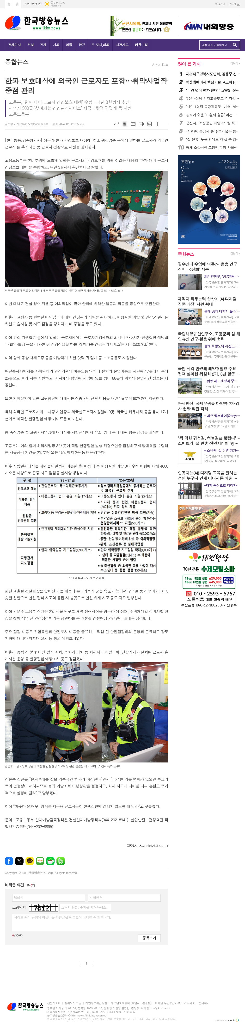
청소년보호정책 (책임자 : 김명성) (131, 1003)
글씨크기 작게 (165, 124)
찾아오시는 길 (72, 1003)
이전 (80, 963)
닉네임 (18, 897)
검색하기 (235, 45)
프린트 (141, 124)
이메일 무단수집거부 (167, 1003)
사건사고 (122, 44)
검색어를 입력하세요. (215, 44)
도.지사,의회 (100, 44)
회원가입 (220, 4)
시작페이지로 (9, 4)
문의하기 (204, 1003)
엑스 (19, 861)
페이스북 (9, 861)
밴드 (60, 861)
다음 (93, 963)
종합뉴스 (163, 64)
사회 (56, 44)
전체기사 (14, 44)
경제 (43, 44)
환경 (82, 44)
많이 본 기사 (189, 64)
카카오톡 (29, 861)
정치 (30, 44)
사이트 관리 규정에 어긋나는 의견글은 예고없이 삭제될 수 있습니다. (62, 917)
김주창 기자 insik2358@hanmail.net (26, 124)
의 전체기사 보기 (146, 845)
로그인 (232, 4)
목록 (124, 124)
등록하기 (149, 937)
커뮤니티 (141, 44)
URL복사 (116, 124)
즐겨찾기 (17, 4)
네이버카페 (50, 861)
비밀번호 (96, 897)
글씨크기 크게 (157, 124)
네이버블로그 (40, 861)
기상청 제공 (56, 5)
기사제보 (189, 1003)
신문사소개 (54, 1003)
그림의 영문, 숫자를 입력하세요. (84, 907)
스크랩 (149, 124)
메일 (133, 124)
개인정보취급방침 (96, 1003)
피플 (69, 44)
